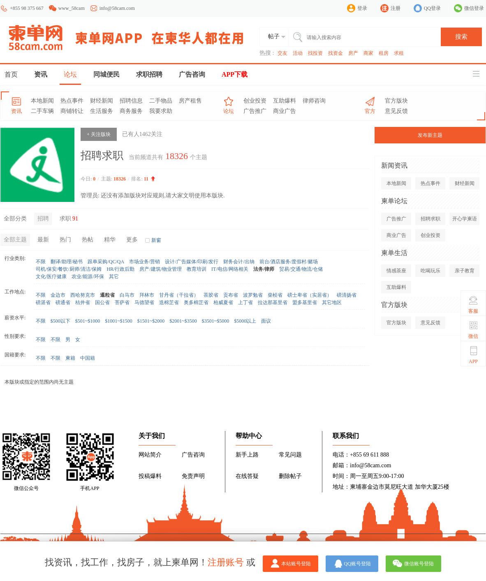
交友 (282, 53)
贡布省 (230, 295)
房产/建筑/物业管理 (160, 269)
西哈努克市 (82, 295)
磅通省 (63, 302)
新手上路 (247, 455)
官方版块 (396, 101)
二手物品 (160, 101)
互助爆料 (284, 101)
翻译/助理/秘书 (67, 262)
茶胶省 (211, 295)
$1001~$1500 (118, 321)
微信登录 (474, 8)
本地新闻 (42, 101)
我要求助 (160, 111)
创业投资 (254, 101)
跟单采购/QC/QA (106, 262)
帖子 (274, 36)
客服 (473, 304)
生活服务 (101, 111)
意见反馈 (396, 111)
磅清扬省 (346, 295)
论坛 (70, 74)
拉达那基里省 (272, 302)
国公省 (102, 302)
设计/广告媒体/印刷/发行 (191, 262)
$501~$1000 (87, 321)
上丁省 (245, 302)
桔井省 (82, 302)
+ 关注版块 (99, 134)
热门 (65, 240)
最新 (43, 240)
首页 (11, 74)
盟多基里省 (304, 302)
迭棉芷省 (169, 302)
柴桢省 (275, 295)
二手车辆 (42, 111)
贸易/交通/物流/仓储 (301, 269)
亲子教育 (464, 271)
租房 (384, 53)
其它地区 (332, 302)
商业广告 (284, 111)
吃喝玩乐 (430, 271)
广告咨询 (192, 74)
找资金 (335, 53)
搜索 (461, 36)
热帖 (87, 240)
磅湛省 (43, 302)
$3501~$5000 (215, 321)
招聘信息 (131, 101)
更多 (132, 240)
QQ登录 (432, 8)
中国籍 (87, 358)
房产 (353, 53)
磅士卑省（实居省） (309, 295)
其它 (114, 276)
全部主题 (15, 240)
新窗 (156, 240)
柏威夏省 (223, 302)
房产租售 (190, 101)
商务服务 (131, 111)
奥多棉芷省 (196, 302)
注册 (395, 8)
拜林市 (146, 295)
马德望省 (144, 302)
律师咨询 (314, 101)
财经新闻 (101, 101)
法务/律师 (263, 269)
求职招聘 (149, 74)
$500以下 (60, 321)
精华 (110, 240)
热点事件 (71, 101)
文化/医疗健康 (51, 276)
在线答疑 (247, 476)
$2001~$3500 (183, 321)
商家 (368, 53)
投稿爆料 (150, 476)
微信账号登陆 (419, 564)
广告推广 (254, 111)
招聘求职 (430, 219)
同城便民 (106, 74)
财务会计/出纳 (238, 262)
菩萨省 (122, 302)
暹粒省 (107, 295)
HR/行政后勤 (120, 269)
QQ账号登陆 (357, 564)
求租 (399, 53)
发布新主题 (430, 135)
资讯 (40, 74)
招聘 (43, 219)
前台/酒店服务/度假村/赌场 (288, 262)
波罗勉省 (253, 295)
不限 (41, 262)
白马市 (127, 295)
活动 (298, 53)
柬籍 (70, 358)
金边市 (58, 295)
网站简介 (150, 455)
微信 (473, 329)
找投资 (315, 53)
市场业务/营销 (144, 262)
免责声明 (193, 476)
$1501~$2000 (151, 321)
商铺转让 (71, 111)
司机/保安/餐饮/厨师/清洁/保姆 (69, 269)
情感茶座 (396, 271)
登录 (362, 8)
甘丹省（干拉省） (179, 295)
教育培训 (196, 269)
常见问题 (290, 455)
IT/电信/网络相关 (229, 269)
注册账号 (226, 562)
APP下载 (235, 74)
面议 (266, 321)
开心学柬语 (464, 219)
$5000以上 (245, 321)
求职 (69, 219)
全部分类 (15, 219)
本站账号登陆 (296, 564)
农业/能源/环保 (88, 276)
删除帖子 (290, 476)
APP (473, 354)
